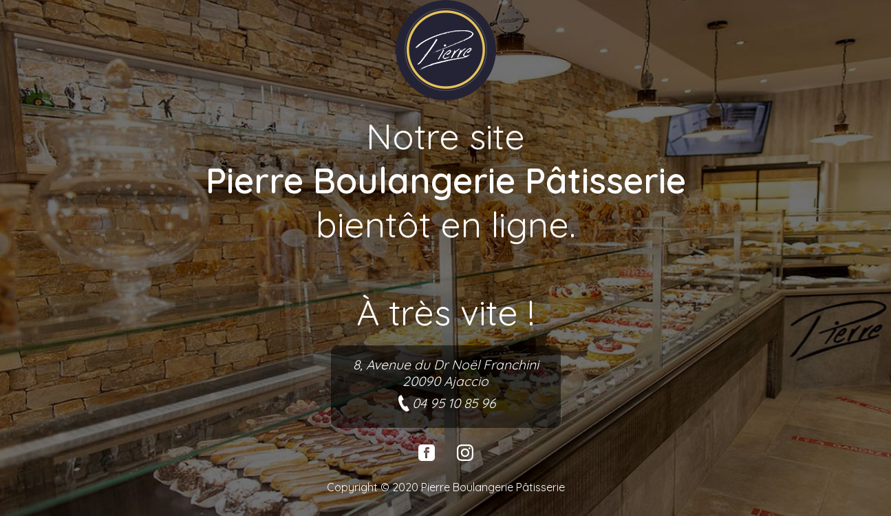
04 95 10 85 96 (445, 403)
